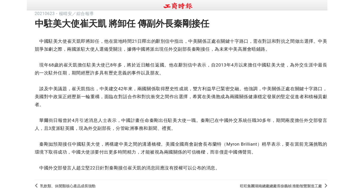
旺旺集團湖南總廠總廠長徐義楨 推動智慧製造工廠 (283, 185)
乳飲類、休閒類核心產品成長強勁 (65, 185)
